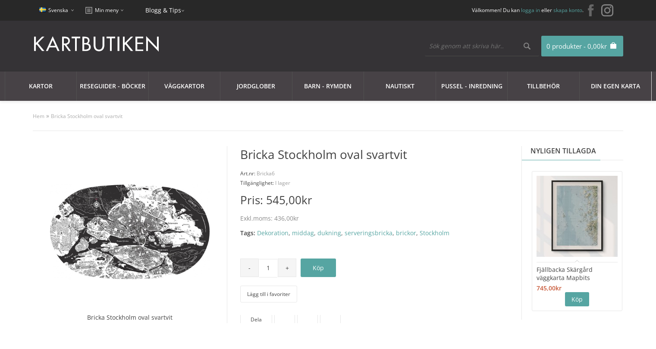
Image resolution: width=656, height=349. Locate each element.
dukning (329, 233)
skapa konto (567, 10)
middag (303, 233)
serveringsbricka (368, 233)
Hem (38, 116)
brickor (406, 233)
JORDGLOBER (256, 86)
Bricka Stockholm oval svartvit (86, 116)
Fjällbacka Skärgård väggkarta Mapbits (565, 273)
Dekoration (273, 233)
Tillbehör (543, 86)
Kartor (41, 86)
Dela (256, 319)
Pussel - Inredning (471, 86)
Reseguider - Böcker (112, 86)
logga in (530, 10)
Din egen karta (615, 86)
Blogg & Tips (163, 10)
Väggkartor (184, 86)
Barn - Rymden (328, 86)
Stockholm (434, 233)
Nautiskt (400, 86)
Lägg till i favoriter (268, 294)
